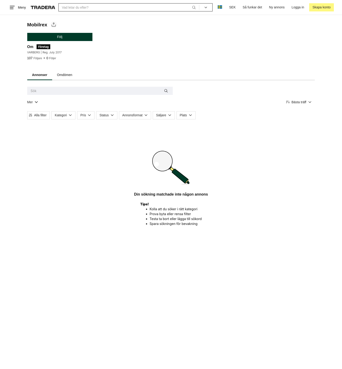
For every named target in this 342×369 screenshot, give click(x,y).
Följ (59, 37)
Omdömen (64, 75)
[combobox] (129, 7)
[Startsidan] (43, 7)
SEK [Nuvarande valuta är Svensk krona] (232, 7)
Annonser (39, 75)
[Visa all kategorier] (32, 102)
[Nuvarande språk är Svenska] (220, 7)
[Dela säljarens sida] (54, 24)
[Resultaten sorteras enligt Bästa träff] (299, 102)
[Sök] (194, 7)
